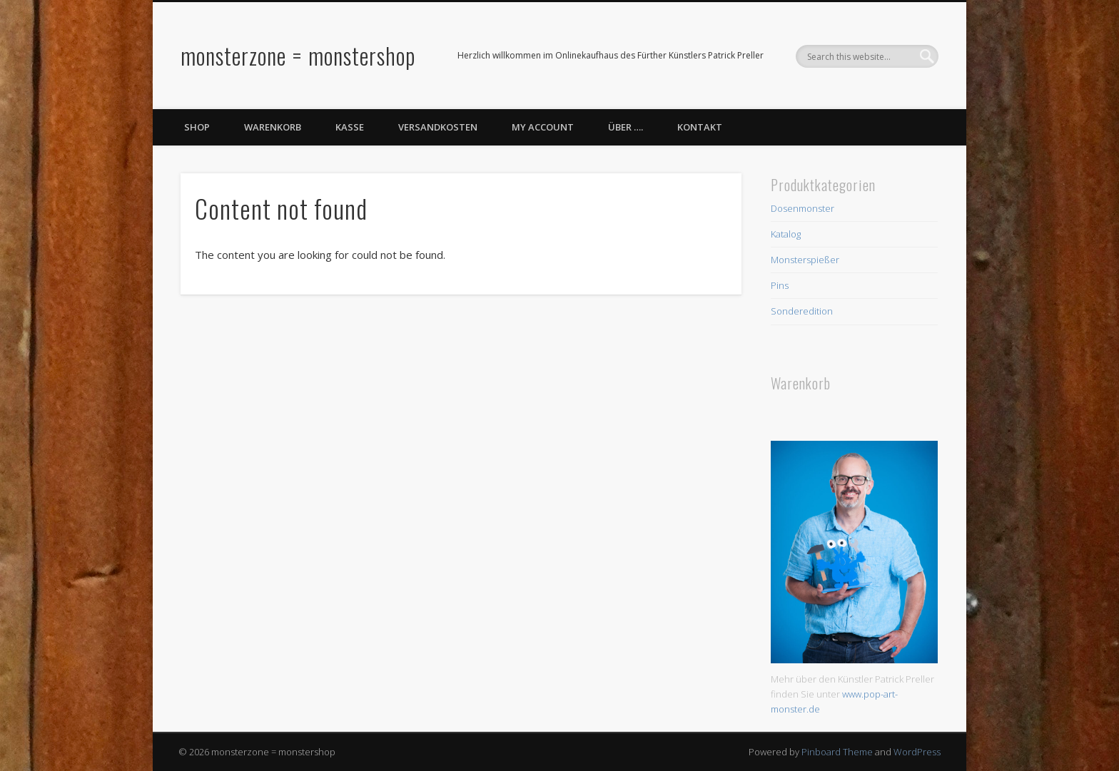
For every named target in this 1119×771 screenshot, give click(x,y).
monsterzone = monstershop (298, 55)
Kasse (349, 127)
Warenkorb (272, 127)
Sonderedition (802, 311)
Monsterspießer (805, 259)
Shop (197, 127)
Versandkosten (437, 127)
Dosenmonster (802, 208)
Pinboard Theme (837, 751)
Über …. (625, 127)
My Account (543, 127)
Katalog (786, 234)
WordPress (917, 751)
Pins (780, 285)
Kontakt (699, 127)
